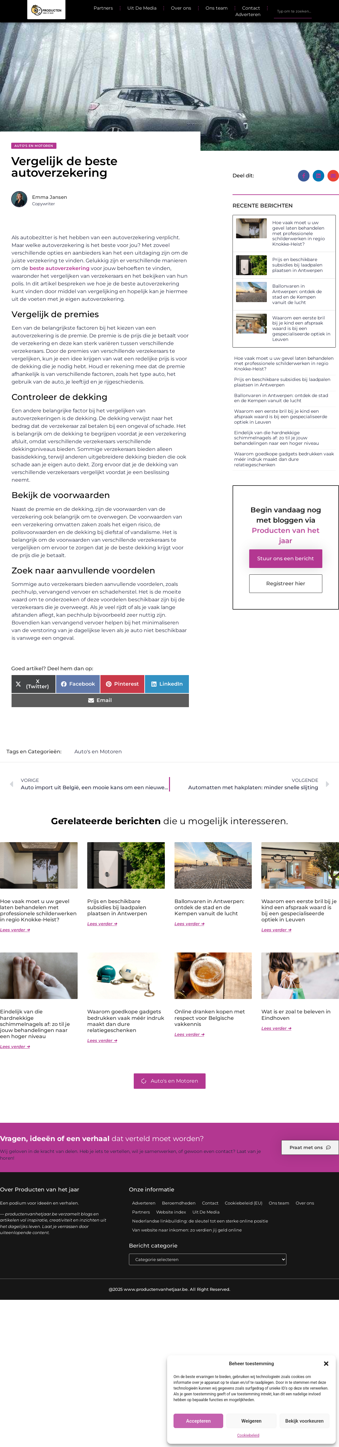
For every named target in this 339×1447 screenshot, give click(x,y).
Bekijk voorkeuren (304, 1421)
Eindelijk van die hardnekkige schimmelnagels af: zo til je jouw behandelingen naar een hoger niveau (276, 438)
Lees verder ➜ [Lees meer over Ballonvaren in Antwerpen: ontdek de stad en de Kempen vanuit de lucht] (189, 924)
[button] (326, 1363)
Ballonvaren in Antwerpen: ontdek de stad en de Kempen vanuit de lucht (297, 294)
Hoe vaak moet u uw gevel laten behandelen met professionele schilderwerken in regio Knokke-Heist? (298, 233)
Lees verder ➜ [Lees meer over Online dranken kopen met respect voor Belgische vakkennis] (189, 1034)
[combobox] (293, 11)
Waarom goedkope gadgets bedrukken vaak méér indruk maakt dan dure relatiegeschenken (284, 459)
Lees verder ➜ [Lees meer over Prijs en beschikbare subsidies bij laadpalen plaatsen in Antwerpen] (102, 924)
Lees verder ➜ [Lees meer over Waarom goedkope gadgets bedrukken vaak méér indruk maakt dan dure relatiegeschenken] (102, 1040)
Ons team (217, 8)
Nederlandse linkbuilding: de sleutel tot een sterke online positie (200, 1221)
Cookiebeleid (248, 1435)
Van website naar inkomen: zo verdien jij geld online (187, 1230)
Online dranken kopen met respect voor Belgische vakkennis (209, 1018)
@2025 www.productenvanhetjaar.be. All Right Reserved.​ (169, 1289)
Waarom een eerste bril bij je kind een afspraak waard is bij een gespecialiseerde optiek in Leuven (301, 328)
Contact (251, 8)
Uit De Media (142, 8)
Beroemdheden (179, 1203)
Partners (103, 8)
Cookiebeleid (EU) (243, 1203)
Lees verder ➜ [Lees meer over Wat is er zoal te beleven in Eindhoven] (276, 1028)
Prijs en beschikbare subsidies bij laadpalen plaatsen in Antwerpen (297, 265)
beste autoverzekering (59, 268)
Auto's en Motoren (33, 146)
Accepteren (198, 1421)
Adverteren (247, 14)
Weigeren (252, 1421)
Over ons (181, 8)
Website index (171, 1212)
